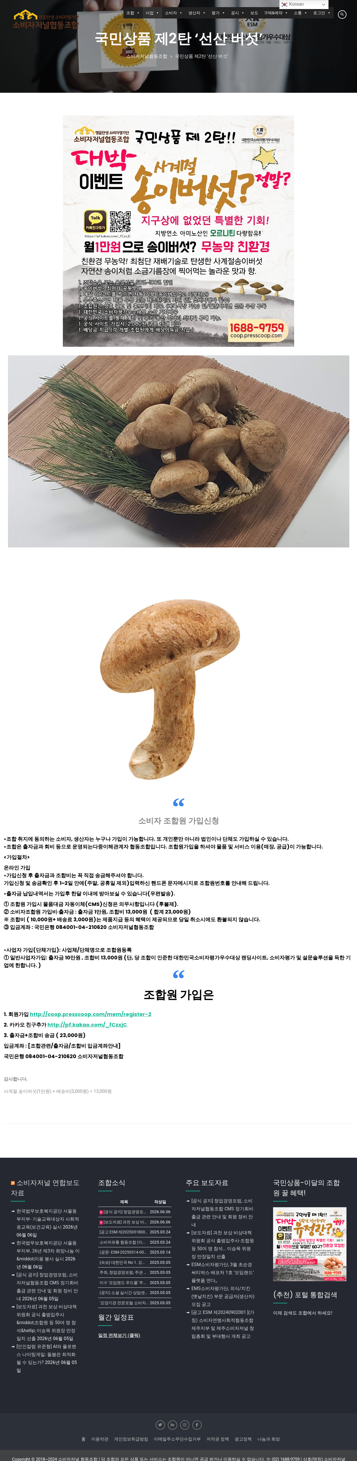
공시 (238, 12)
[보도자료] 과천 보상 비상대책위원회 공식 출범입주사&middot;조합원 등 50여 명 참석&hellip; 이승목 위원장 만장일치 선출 (46, 1322)
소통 (301, 12)
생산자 (197, 12)
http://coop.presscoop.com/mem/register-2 (90, 1014)
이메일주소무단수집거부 (177, 1439)
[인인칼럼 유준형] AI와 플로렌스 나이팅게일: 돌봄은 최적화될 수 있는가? (46, 1354)
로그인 (322, 12)
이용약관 (99, 1439)
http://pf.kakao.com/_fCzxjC (88, 1024)
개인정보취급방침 (131, 1439)
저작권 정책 (218, 1439)
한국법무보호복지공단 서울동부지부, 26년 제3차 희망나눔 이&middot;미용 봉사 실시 (48, 1251)
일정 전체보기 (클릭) (119, 1335)
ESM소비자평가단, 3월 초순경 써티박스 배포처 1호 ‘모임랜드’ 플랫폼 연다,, (222, 1272)
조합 (133, 12)
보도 (254, 13)
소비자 (174, 12)
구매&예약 (276, 12)
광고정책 (243, 1439)
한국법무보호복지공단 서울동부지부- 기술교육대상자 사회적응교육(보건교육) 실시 (47, 1219)
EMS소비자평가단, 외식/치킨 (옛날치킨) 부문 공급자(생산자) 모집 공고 (223, 1296)
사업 (152, 12)
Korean (292, 4)
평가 (218, 12)
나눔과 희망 (268, 1439)
